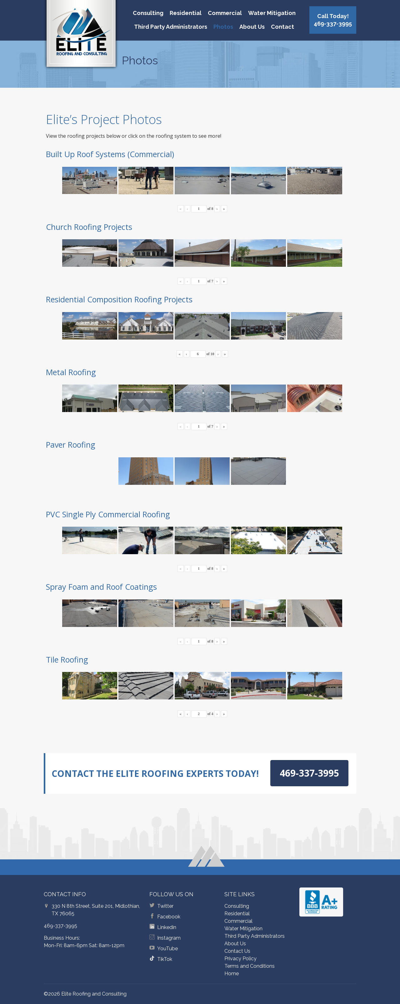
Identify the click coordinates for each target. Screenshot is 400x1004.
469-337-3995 (60, 926)
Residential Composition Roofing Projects (119, 299)
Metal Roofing (71, 372)
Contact (282, 26)
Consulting (148, 13)
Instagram (169, 938)
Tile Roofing (67, 659)
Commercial (225, 13)
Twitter (165, 906)
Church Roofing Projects (89, 226)
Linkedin (166, 927)
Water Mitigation (272, 13)
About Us (252, 26)
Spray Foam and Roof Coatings (101, 586)
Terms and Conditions (249, 966)
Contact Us (237, 951)
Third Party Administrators (170, 26)
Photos (223, 26)
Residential (186, 13)
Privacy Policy (240, 959)
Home (231, 974)
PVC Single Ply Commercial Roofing (108, 514)
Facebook (168, 917)
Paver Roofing (70, 444)
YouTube (167, 949)
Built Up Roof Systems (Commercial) (110, 154)
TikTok (164, 959)
